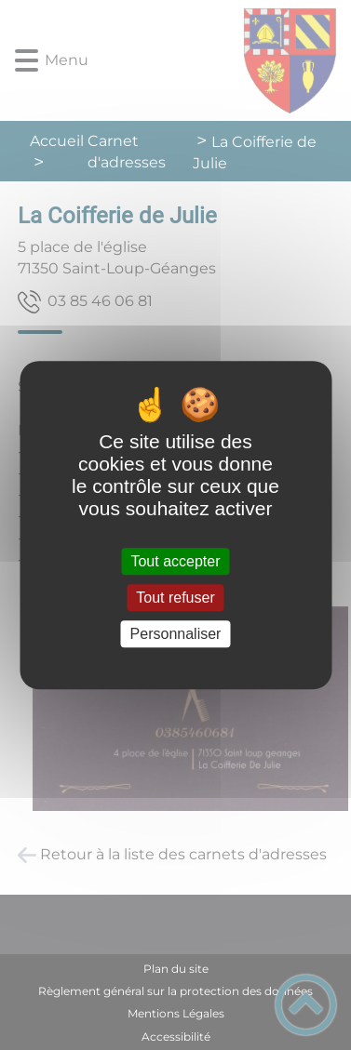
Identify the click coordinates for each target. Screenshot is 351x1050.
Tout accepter (175, 561)
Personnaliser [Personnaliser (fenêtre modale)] (176, 634)
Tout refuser (175, 597)
